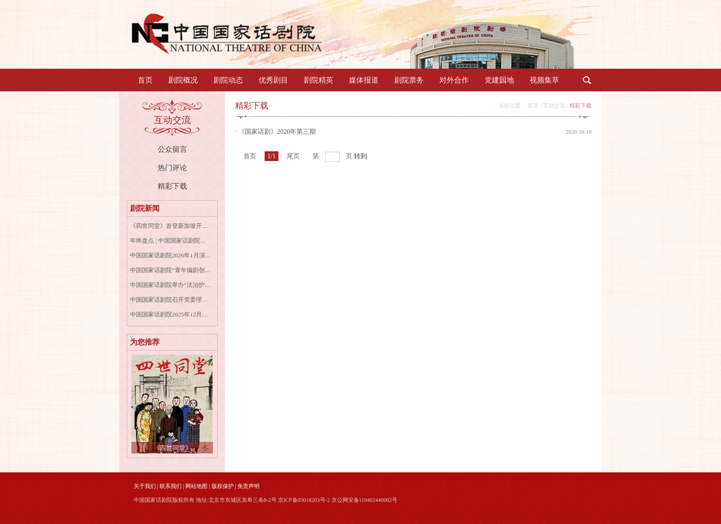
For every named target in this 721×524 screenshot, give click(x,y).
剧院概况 (183, 80)
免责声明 (248, 486)
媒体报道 (363, 80)
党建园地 (499, 80)
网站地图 (196, 486)
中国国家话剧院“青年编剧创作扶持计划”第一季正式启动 (171, 270)
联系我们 (171, 486)
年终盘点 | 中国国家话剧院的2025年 (171, 240)
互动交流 (554, 105)
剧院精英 (318, 80)
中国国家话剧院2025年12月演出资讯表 (171, 314)
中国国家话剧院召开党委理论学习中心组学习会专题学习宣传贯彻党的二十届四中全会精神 (171, 299)
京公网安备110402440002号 (364, 500)
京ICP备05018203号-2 (304, 500)
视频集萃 (544, 80)
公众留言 (172, 149)
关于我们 (145, 486)
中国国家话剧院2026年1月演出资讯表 (171, 255)
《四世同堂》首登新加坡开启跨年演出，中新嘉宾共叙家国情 (171, 225)
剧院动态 (228, 80)
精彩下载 (172, 186)
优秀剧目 (273, 80)
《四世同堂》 (172, 448)
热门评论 (172, 168)
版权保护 (223, 486)
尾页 (293, 156)
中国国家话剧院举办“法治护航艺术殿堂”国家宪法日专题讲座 (171, 284)
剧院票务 (409, 80)
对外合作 (454, 80)
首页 (145, 80)
